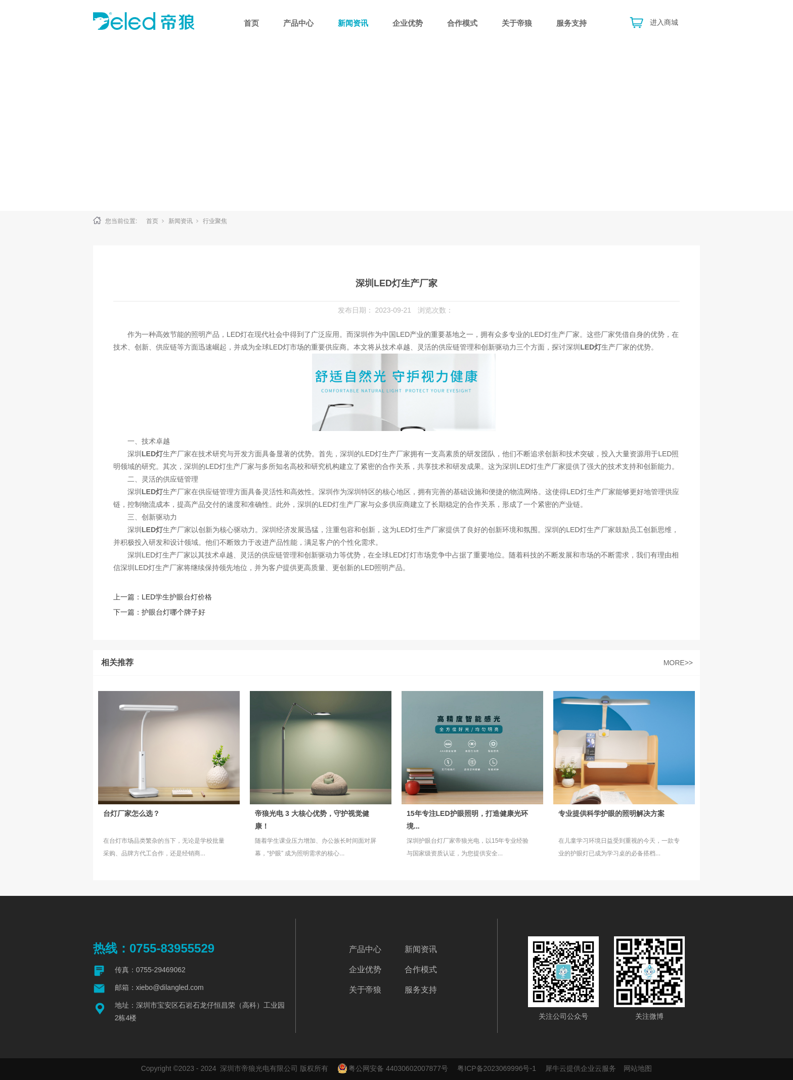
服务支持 (571, 23)
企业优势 (407, 23)
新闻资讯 (353, 23)
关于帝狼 (517, 23)
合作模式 (462, 23)
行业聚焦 (215, 221)
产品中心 (298, 23)
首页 (251, 23)
